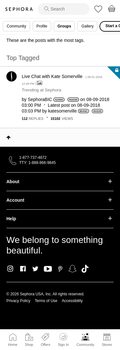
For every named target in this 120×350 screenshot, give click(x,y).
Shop (29, 344)
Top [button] (8, 137)
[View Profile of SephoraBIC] (40, 99)
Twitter (35, 268)
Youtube (48, 269)
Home (12, 344)
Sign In (63, 339)
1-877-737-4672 (32, 157)
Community (85, 344)
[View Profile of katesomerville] (62, 110)
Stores (107, 344)
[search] (64, 9)
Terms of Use (46, 301)
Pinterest (60, 268)
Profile (41, 26)
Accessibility (72, 301)
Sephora (19, 9)
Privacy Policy (18, 301)
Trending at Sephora (41, 90)
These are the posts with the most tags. (45, 40)
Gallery (87, 26)
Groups (64, 26)
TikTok (85, 268)
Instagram (10, 268)
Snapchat (72, 268)
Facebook (23, 268)
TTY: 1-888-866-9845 (37, 162)
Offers (45, 344)
